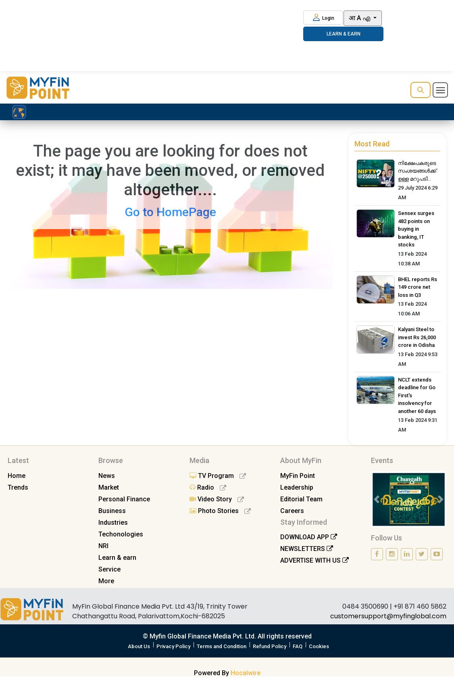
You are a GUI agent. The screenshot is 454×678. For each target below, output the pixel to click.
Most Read (371, 144)
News (106, 476)
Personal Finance (124, 499)
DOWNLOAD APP (308, 537)
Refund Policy (269, 646)
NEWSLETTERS (306, 549)
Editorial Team (301, 499)
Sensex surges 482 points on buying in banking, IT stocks (416, 229)
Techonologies (120, 534)
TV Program (218, 476)
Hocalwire (245, 673)
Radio (208, 487)
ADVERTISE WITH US (314, 560)
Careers (292, 511)
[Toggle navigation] (440, 90)
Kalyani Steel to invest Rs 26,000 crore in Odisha (417, 337)
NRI (103, 546)
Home (16, 476)
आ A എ (360, 18)
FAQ (297, 646)
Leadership (296, 487)
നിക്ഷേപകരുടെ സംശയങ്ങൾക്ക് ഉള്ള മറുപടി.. (417, 171)
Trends (18, 487)
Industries (113, 522)
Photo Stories (220, 511)
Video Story (217, 499)
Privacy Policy (173, 646)
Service (109, 569)
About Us (139, 646)
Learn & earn (117, 557)
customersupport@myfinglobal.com (388, 616)
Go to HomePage (170, 212)
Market (108, 487)
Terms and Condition (221, 646)
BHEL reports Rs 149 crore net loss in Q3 (417, 287)
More (106, 581)
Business (112, 511)
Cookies (319, 646)
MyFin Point (297, 476)
